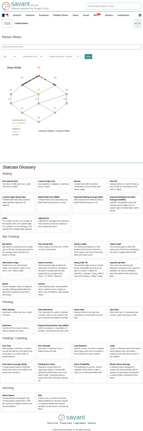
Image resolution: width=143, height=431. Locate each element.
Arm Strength (44, 346)
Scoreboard (44, 15)
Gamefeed (30, 15)
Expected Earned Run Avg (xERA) (53, 325)
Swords (41, 284)
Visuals (86, 15)
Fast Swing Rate (45, 244)
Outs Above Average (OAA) (14, 364)
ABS (97, 15)
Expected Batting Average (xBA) (88, 197)
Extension (6, 325)
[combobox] (114, 6)
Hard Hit (113, 181)
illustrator (17, 15)
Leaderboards (123, 15)
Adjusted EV (43, 218)
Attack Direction (45, 263)
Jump (112, 346)
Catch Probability (81, 364)
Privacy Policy (66, 423)
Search (75, 15)
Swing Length (80, 244)
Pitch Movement (45, 310)
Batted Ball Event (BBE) (49, 197)
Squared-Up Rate (117, 263)
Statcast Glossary (19, 167)
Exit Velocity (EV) (10, 181)
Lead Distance (80, 346)
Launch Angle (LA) (46, 181)
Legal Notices (80, 423)
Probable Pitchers (60, 15)
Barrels (77, 181)
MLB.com (92, 423)
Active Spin (79, 310)
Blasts (5, 284)
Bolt (40, 395)
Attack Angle (115, 244)
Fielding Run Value (46, 364)
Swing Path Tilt (81, 263)
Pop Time (6, 346)
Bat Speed (7, 244)
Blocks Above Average (120, 364)
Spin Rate (114, 310)
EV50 (4, 218)
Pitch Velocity (8, 310)
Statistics (109, 15)
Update (88, 57)
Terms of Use (52, 423)
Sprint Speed (8, 395)
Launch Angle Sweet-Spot (14, 197)
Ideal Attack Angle (10, 263)
